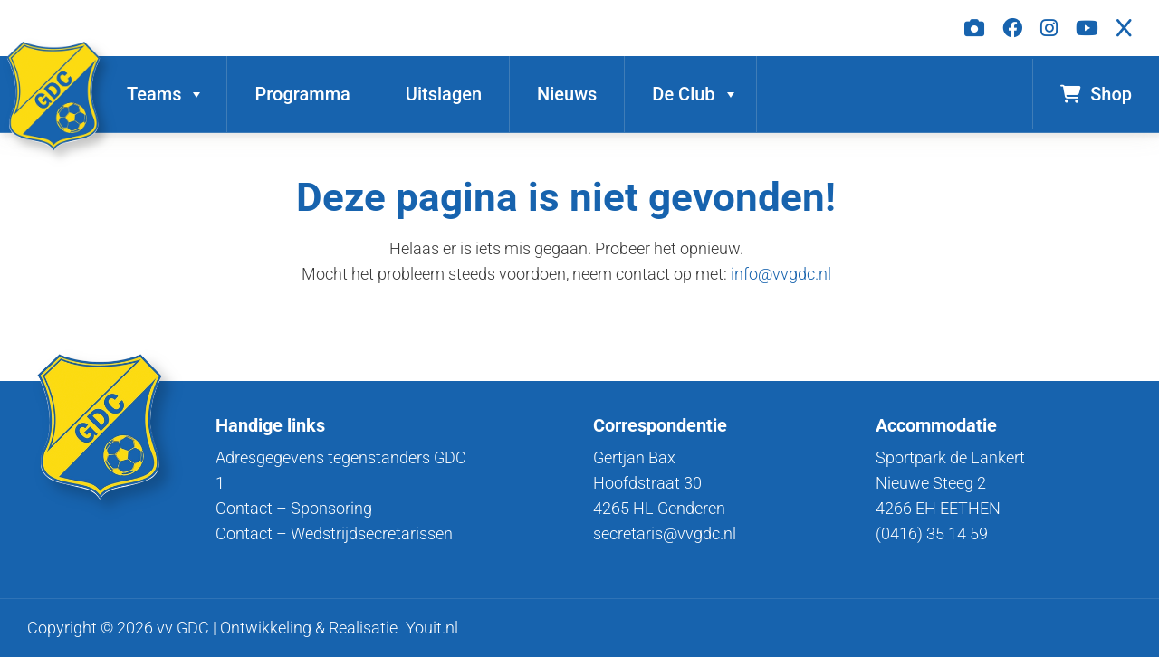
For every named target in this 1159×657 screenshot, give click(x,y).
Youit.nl (432, 627)
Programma (302, 94)
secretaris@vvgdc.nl (664, 533)
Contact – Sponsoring (294, 508)
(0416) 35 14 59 (932, 533)
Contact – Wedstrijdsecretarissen (334, 533)
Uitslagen (444, 94)
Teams (166, 94)
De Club (695, 94)
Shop (1096, 96)
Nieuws (567, 94)
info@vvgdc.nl (781, 273)
